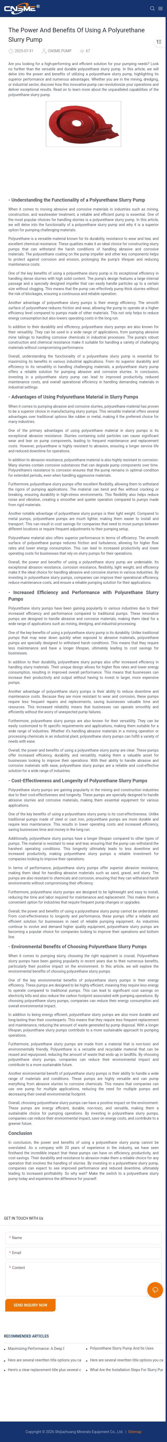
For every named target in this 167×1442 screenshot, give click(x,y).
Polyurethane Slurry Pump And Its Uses (122, 1348)
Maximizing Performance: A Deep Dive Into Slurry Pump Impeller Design (36, 1348)
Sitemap (134, 1432)
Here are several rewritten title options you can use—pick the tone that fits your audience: (126, 1360)
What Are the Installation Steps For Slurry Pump (126, 1370)
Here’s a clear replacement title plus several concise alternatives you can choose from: (44, 1370)
